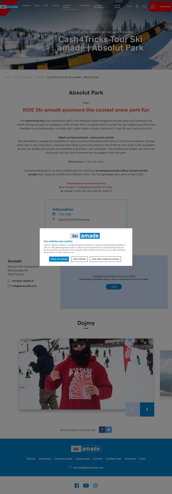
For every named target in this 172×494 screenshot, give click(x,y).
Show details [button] (79, 259)
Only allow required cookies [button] (105, 259)
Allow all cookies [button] (59, 259)
